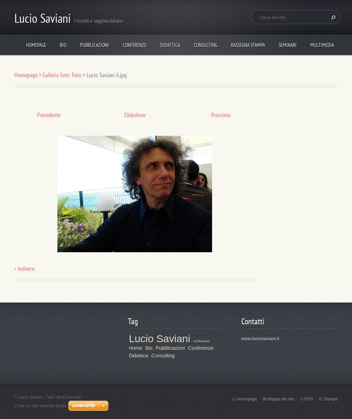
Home (135, 348)
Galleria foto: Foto (62, 75)
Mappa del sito (280, 399)
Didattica (170, 45)
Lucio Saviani (159, 338)
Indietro (26, 269)
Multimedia (322, 45)
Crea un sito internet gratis (40, 405)
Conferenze (134, 45)
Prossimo (221, 115)
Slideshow (135, 115)
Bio (63, 45)
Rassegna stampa (248, 45)
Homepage (36, 45)
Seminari (288, 45)
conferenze (202, 341)
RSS (309, 399)
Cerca (332, 17)
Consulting (205, 45)
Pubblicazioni (94, 45)
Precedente (48, 115)
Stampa (330, 399)
